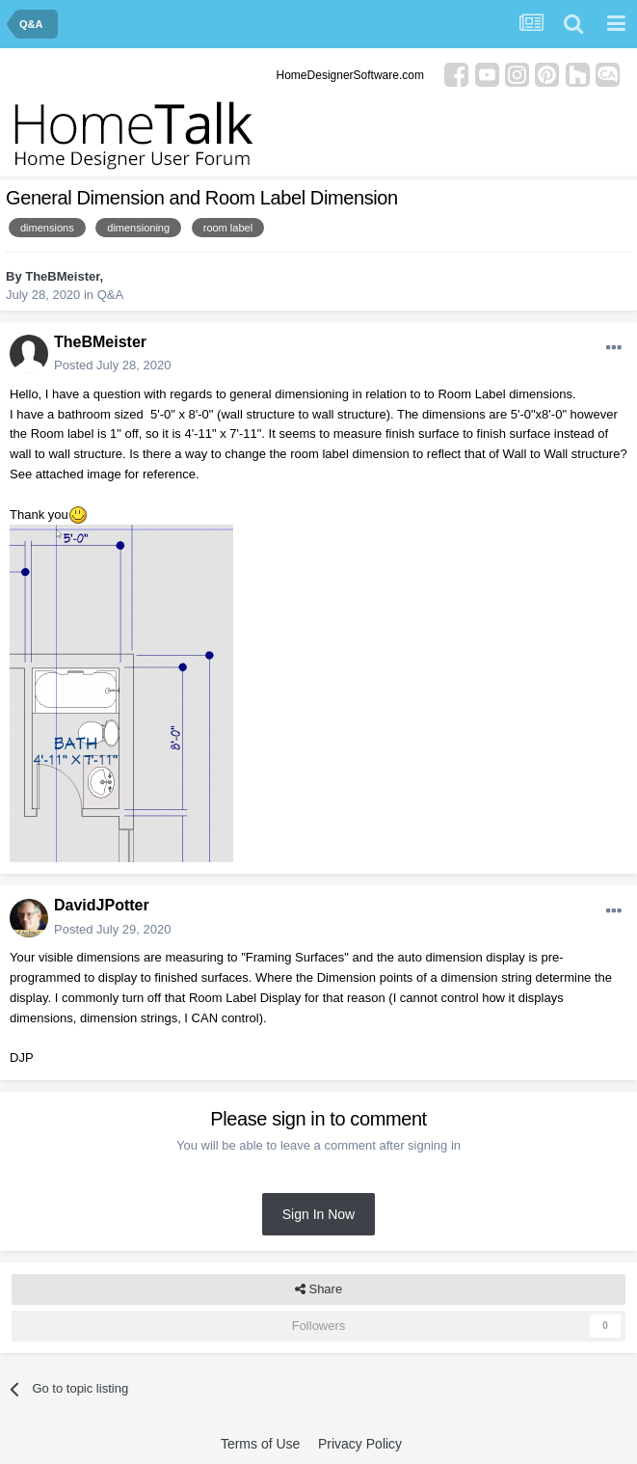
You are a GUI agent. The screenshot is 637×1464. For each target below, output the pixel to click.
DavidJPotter (101, 905)
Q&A (110, 294)
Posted (112, 365)
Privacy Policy (360, 1443)
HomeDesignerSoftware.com (350, 75)
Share (318, 1289)
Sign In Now (318, 1214)
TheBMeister (62, 276)
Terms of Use (260, 1443)
